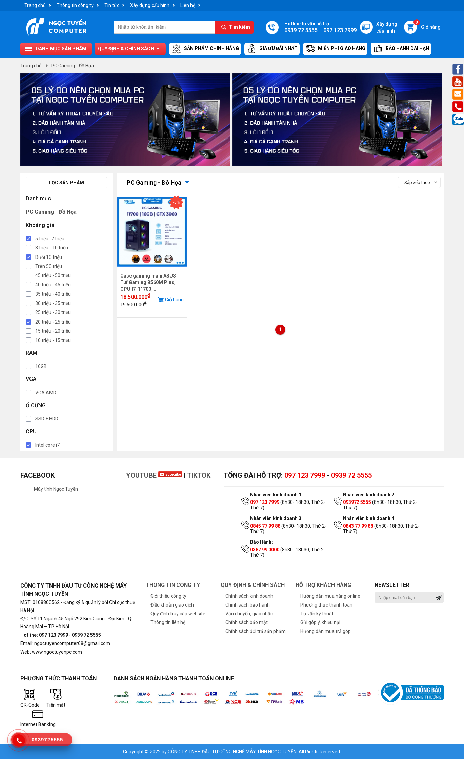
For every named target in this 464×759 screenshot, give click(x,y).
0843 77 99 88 (358, 526)
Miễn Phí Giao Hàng (335, 48)
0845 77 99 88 (265, 526)
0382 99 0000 (264, 549)
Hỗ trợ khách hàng (323, 585)
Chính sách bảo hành (247, 605)
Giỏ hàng (427, 25)
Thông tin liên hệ (167, 622)
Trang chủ (35, 5)
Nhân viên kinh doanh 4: (369, 518)
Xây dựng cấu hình (149, 5)
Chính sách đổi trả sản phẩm (255, 631)
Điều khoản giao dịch (172, 605)
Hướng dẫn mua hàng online (330, 596)
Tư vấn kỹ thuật (317, 613)
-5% (176, 202)
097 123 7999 (304, 475)
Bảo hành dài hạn (401, 48)
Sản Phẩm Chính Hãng (205, 48)
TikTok (198, 475)
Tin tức (111, 5)
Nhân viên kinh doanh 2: (369, 494)
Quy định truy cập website (177, 613)
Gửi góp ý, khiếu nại (320, 622)
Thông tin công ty (75, 5)
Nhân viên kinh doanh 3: (276, 518)
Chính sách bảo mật (246, 622)
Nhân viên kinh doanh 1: (276, 494)
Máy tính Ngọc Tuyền (56, 489)
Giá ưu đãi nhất (272, 48)
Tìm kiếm (239, 27)
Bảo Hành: (261, 542)
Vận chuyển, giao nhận (249, 613)
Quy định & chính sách (126, 49)
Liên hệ (187, 5)
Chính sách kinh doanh (249, 596)
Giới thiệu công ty (168, 596)
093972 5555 (357, 502)
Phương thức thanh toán (326, 605)
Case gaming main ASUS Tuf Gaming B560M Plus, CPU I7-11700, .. (148, 282)
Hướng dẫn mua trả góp (325, 631)
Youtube (154, 475)
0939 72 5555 (351, 475)
